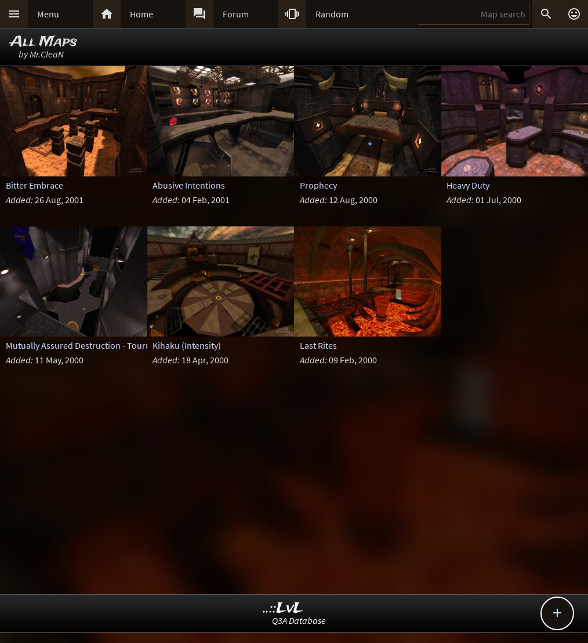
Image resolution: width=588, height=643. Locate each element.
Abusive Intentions (189, 185)
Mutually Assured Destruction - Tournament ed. (98, 345)
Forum (236, 14)
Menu (48, 14)
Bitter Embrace (34, 185)
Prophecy (318, 185)
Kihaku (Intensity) (187, 345)
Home (141, 14)
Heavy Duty (468, 185)
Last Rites (318, 345)
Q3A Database (299, 620)
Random (332, 14)
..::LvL (283, 608)
